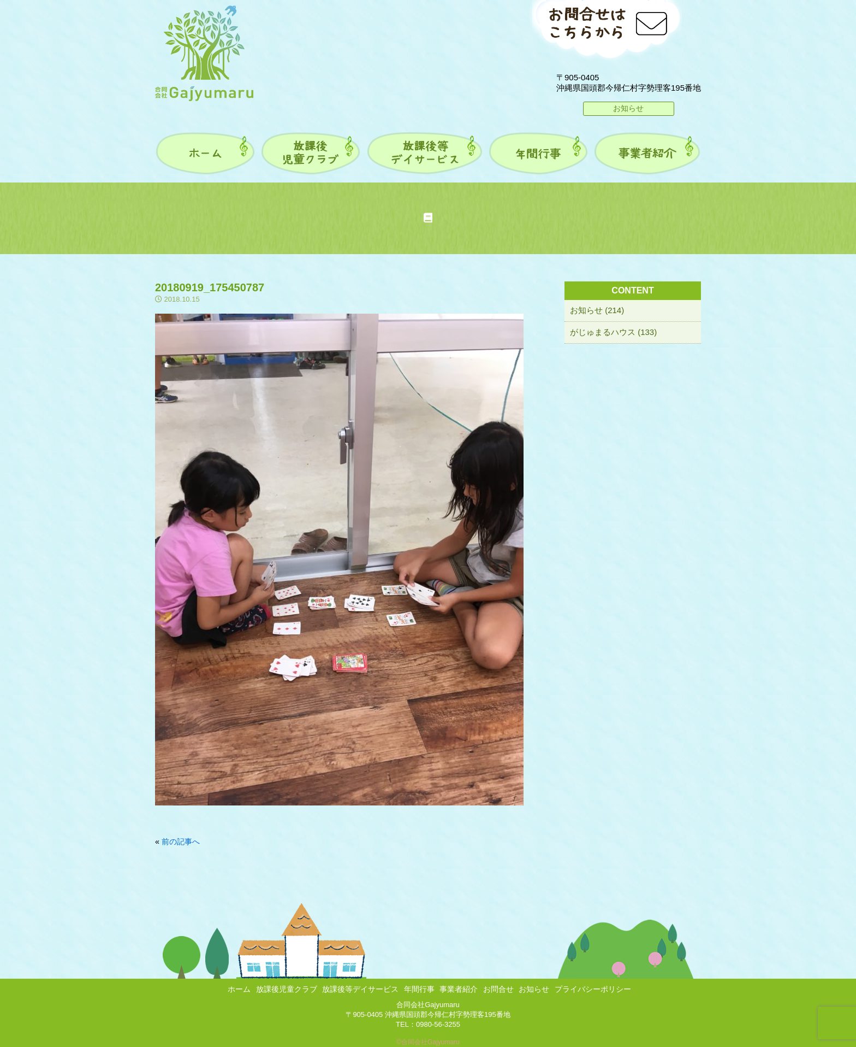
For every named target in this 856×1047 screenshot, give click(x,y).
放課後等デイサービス (360, 989)
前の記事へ (181, 841)
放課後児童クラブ (286, 989)
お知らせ (628, 108)
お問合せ (498, 989)
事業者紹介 (458, 989)
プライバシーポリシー (593, 989)
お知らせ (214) (597, 310)
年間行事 (419, 989)
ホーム (239, 989)
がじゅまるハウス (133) (613, 332)
